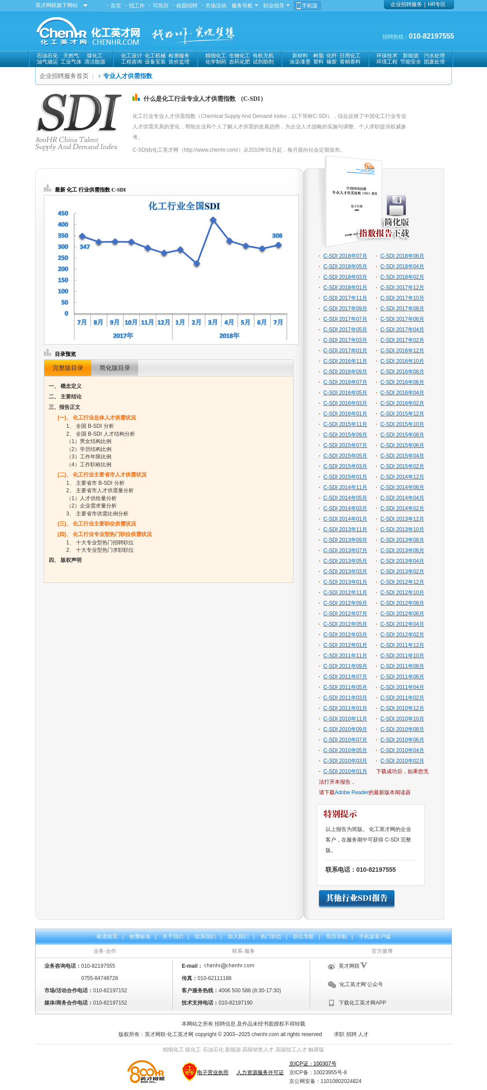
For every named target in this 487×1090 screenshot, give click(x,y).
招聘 (351, 1034)
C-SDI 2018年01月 (345, 287)
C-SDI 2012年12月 (402, 582)
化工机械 (155, 56)
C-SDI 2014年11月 (345, 487)
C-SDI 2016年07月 (345, 382)
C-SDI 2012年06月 (402, 614)
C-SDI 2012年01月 (345, 645)
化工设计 (131, 56)
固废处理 (434, 62)
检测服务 (179, 56)
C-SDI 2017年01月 (345, 351)
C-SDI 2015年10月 (402, 424)
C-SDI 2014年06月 (402, 487)
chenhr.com (265, 1034)
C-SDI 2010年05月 (345, 750)
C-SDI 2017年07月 (345, 319)
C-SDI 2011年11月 (345, 656)
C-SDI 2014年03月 (345, 508)
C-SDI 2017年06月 (402, 319)
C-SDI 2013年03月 (345, 571)
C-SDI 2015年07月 (345, 445)
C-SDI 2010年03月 (345, 761)
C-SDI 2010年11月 (345, 719)
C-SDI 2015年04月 (402, 456)
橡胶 (331, 62)
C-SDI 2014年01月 (345, 519)
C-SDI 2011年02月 (402, 698)
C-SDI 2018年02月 (402, 277)
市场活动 (215, 6)
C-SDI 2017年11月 (345, 298)
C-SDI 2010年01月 (345, 771)
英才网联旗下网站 (57, 5)
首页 (116, 6)
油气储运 (47, 62)
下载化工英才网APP (362, 1003)
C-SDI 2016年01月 (345, 414)
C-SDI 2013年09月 (345, 540)
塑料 (318, 62)
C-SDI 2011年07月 (345, 677)
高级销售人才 (258, 1050)
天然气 (71, 56)
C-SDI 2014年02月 (402, 508)
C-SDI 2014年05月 (345, 498)
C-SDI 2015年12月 (402, 414)
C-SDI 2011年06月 (402, 677)
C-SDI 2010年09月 (345, 729)
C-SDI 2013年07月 (345, 550)
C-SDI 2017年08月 (402, 308)
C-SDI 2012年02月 (402, 635)
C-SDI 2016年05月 (345, 393)
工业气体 (71, 62)
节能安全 (410, 62)
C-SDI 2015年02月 (402, 466)
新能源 (411, 56)
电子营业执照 (213, 1072)
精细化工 (215, 56)
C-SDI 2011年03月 (345, 698)
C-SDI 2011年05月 (345, 687)
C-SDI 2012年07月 (345, 614)
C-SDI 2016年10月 (402, 361)
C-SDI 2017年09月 (345, 308)
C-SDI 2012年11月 (345, 592)
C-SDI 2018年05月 (345, 266)
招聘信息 (225, 1024)
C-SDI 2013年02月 (402, 571)
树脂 (318, 56)
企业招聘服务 (406, 4)
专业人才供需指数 (127, 75)
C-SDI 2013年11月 (345, 529)
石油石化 (47, 56)
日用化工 (350, 56)
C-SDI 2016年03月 (345, 403)
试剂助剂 (263, 62)
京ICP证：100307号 (313, 1064)
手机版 (310, 6)
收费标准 (139, 937)
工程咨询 (131, 62)
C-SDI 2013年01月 (345, 582)
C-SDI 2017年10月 (402, 298)
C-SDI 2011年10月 (402, 656)
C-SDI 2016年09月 (345, 372)
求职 (339, 1034)
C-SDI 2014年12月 (402, 477)
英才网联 (349, 966)
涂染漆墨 (300, 62)
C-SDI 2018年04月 (402, 266)
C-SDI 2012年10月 (402, 592)
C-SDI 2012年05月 (345, 624)
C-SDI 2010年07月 (345, 740)
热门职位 (271, 937)
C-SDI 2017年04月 (402, 330)
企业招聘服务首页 (64, 75)
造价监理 (179, 62)
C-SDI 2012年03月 (345, 635)
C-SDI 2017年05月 (345, 330)
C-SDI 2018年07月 (345, 256)
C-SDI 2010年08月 (402, 729)
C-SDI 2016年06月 (402, 382)
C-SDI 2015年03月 (345, 466)
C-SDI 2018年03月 (345, 277)
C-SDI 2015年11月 (345, 424)
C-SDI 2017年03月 (345, 340)
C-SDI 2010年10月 (402, 719)
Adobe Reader (352, 792)
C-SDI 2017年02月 (402, 340)
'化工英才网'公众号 (361, 984)
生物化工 (239, 56)
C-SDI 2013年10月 (402, 529)
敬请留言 (107, 937)
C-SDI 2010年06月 (402, 740)
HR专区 (437, 4)
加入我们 (238, 937)
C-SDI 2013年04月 (402, 561)
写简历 (160, 6)
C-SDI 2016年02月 (402, 403)
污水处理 (434, 56)
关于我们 (172, 937)
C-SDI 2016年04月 (402, 393)
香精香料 (350, 62)
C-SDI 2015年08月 (402, 435)
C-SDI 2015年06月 (402, 445)
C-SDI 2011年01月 (345, 708)
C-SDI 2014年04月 (402, 498)
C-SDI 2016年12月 (402, 351)
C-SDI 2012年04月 (402, 624)
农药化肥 (239, 62)
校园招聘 (186, 6)
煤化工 (95, 56)
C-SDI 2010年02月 (402, 761)
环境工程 (386, 62)
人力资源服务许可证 (260, 1072)
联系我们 (205, 937)
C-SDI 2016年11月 (345, 361)
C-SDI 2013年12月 (402, 519)
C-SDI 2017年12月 (402, 287)
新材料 (300, 56)
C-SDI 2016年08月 (402, 372)
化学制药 (215, 62)
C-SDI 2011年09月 (345, 666)
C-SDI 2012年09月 (345, 603)
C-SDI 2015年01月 (345, 477)
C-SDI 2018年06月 (402, 256)
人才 (363, 1034)
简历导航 (336, 937)
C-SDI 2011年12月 (402, 645)
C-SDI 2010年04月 (402, 750)
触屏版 (316, 1050)
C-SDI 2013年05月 (345, 561)
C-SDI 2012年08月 (402, 603)
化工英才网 (180, 1034)
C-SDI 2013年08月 (402, 540)
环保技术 (386, 56)
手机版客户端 (374, 937)
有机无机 (263, 56)
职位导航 (303, 937)
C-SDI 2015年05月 (345, 456)
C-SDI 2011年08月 (402, 666)
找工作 (137, 6)
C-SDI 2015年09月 (345, 435)
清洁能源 (94, 62)
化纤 (331, 56)
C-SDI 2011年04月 (402, 687)
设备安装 (155, 62)
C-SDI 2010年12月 (402, 708)
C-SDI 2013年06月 (402, 550)
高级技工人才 (291, 1050)
